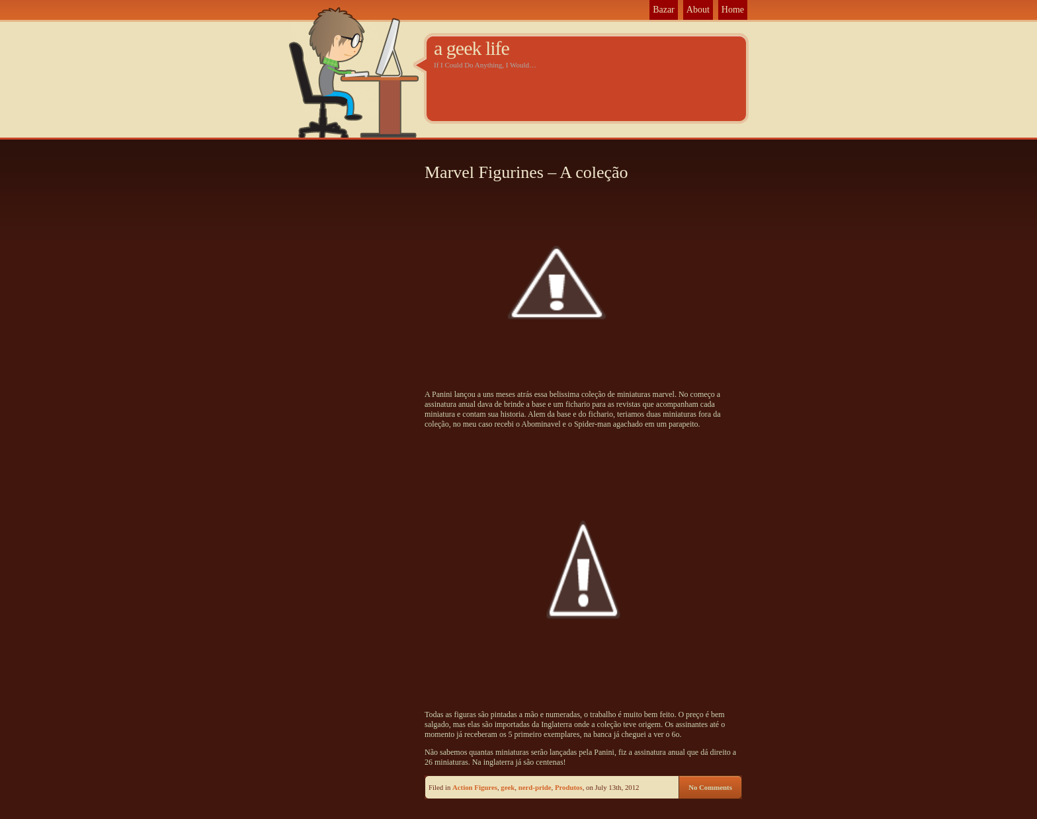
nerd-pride (535, 787)
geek (508, 787)
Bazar (664, 10)
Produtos (569, 787)
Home (733, 10)
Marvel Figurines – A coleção (526, 172)
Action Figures (474, 787)
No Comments (710, 787)
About (698, 10)
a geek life (471, 48)
